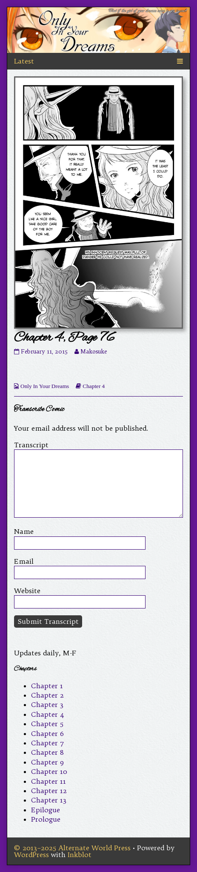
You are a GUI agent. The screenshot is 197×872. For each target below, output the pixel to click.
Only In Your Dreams (44, 386)
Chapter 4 (94, 386)
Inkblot (79, 854)
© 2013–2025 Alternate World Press (72, 847)
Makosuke (93, 351)
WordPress (31, 854)
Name (24, 531)
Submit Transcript (48, 621)
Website (27, 590)
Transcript (31, 444)
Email (24, 561)
